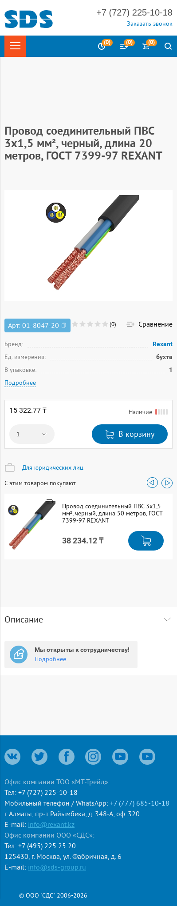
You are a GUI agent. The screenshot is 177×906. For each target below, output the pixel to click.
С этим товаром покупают (40, 483)
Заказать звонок (150, 24)
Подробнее (20, 383)
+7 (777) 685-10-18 (139, 802)
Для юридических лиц (52, 467)
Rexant (163, 343)
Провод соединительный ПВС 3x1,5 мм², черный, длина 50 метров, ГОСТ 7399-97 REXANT (112, 513)
